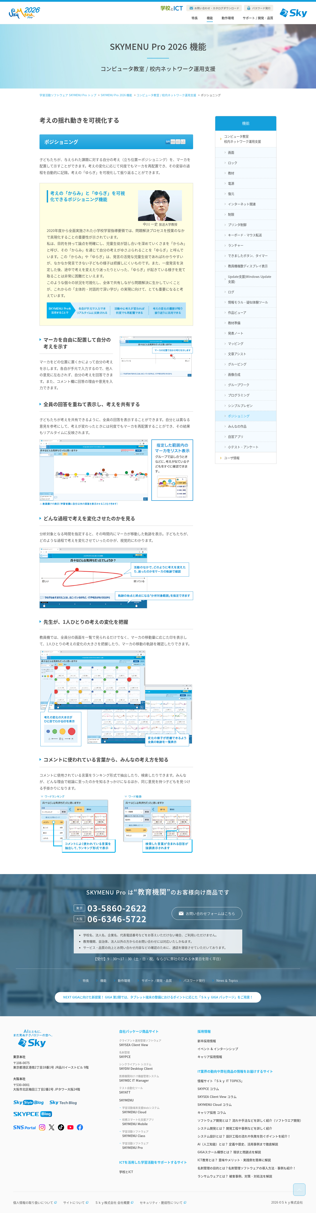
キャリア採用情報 (210, 1056)
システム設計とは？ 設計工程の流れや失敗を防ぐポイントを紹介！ (244, 1136)
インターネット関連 (242, 204)
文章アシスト (237, 353)
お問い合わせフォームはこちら (210, 913)
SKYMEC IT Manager (153, 1078)
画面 (231, 152)
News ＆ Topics (227, 980)
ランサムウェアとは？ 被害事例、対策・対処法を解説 (235, 1176)
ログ (231, 291)
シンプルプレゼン (240, 405)
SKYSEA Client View (153, 1043)
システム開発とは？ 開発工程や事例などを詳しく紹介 (235, 1128)
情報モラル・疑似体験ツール (248, 302)
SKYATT (153, 1090)
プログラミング (239, 395)
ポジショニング (239, 416)
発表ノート (235, 333)
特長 (195, 18)
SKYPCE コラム (208, 1088)
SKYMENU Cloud (154, 1110)
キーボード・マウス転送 (245, 235)
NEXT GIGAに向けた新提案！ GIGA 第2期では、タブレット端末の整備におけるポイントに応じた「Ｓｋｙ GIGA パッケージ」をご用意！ (158, 997)
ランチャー (235, 245)
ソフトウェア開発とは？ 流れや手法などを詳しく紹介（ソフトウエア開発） (250, 1120)
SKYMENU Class (154, 1134)
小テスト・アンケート (243, 447)
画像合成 (234, 374)
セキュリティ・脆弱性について (163, 1202)
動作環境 (228, 18)
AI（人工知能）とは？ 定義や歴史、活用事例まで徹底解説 (238, 1144)
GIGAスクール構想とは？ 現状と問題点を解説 (229, 1152)
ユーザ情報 (231, 458)
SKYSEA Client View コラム (217, 1096)
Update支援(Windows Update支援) (249, 279)
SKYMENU (126, 1100)
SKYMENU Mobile (154, 1122)
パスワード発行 (261, 8)
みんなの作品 (237, 426)
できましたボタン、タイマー (248, 255)
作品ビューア (237, 312)
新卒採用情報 (207, 1041)
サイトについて (76, 1202)
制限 (231, 214)
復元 (231, 193)
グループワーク (238, 384)
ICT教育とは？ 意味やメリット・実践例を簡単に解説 (234, 1160)
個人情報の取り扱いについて (35, 1202)
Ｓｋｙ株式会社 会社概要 (114, 1202)
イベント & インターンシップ (218, 1049)
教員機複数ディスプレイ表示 (248, 266)
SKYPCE (153, 1054)
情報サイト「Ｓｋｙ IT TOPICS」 (221, 1081)
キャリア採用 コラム (212, 1112)
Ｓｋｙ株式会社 (292, 1202)
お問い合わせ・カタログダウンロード (216, 8)
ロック (232, 162)
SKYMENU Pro (154, 1145)
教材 (231, 173)
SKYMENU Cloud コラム (215, 1104)
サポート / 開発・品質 (258, 18)
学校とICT (126, 1172)
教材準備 (234, 322)
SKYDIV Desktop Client (153, 1066)
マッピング (235, 343)
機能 (210, 18)
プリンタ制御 (237, 224)
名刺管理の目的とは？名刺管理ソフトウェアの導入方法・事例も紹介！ (247, 1168)
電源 (231, 183)
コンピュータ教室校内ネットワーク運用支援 (242, 139)
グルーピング (237, 364)
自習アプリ (235, 436)
